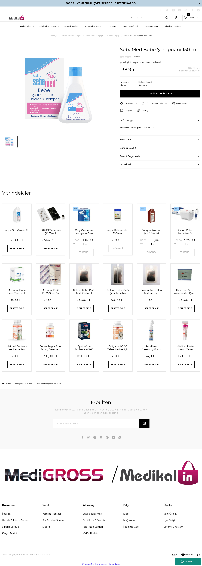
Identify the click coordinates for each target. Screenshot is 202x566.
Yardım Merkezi (51, 513)
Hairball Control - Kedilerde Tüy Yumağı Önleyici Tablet (17, 348)
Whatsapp (187, 561)
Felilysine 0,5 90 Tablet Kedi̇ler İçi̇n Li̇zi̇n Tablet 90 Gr (117, 348)
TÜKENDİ (84, 252)
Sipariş (46, 526)
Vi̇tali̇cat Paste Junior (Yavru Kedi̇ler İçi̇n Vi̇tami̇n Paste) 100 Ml (185, 348)
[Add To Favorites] (128, 103)
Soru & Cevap (128, 148)
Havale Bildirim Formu (15, 520)
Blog (126, 513)
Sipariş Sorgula (11, 526)
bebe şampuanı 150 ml (23, 384)
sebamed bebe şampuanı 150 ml (49, 384)
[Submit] (144, 423)
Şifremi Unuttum (173, 526)
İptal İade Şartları (93, 526)
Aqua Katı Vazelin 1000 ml (117, 232)
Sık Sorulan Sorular (53, 520)
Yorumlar (125, 139)
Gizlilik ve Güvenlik (94, 520)
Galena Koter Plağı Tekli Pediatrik (84, 292)
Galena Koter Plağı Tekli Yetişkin (151, 292)
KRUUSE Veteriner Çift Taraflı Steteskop (50, 232)
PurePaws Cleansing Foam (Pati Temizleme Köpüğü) (151, 348)
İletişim (6, 513)
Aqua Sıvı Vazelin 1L (16, 230)
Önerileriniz (127, 164)
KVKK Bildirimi (91, 533)
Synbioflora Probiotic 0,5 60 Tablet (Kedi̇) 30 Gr (84, 348)
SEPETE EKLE (17, 248)
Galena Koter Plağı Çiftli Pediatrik (118, 292)
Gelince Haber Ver (161, 93)
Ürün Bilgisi (127, 120)
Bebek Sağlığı (145, 82)
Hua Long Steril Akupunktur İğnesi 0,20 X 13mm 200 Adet (185, 292)
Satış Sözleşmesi (92, 513)
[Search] (149, 18)
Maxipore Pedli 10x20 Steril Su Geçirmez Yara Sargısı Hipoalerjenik (50, 292)
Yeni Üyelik (170, 513)
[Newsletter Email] (101, 423)
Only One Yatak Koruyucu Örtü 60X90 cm (84, 232)
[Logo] (17, 17)
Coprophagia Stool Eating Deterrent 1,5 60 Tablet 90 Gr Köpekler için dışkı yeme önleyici (50, 348)
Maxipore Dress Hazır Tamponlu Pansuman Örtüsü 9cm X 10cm (17, 292)
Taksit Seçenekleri (131, 156)
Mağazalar (129, 520)
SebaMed (143, 85)
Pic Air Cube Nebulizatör (185, 232)
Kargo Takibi (9, 533)
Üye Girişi (169, 520)
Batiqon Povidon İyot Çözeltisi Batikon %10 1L (151, 232)
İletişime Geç (131, 526)
